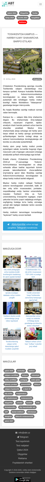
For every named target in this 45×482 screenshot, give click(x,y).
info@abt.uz (22, 432)
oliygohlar (37, 79)
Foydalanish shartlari (22, 463)
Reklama (22, 458)
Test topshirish (22, 441)
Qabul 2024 (22, 450)
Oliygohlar (22, 454)
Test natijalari (22, 445)
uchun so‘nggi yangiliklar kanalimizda (22, 226)
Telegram (22, 437)
